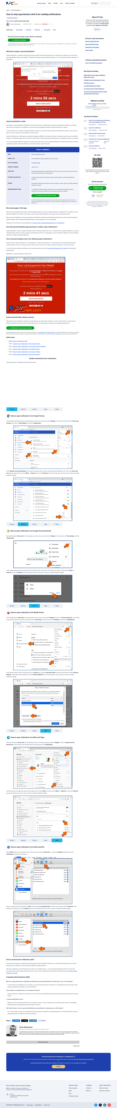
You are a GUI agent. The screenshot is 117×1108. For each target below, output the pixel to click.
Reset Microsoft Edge (92, 47)
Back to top (76, 1046)
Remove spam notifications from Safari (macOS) (26, 354)
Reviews (55, 3)
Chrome (12, 524)
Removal (37, 30)
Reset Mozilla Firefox (92, 44)
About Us (88, 1090)
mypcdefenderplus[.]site (47, 223)
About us (97, 29)
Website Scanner (70, 3)
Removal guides (41, 3)
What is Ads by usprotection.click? (18, 341)
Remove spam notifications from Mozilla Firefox (26, 349)
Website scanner (103, 1088)
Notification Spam (12, 18)
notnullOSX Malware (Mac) (92, 86)
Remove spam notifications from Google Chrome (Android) (29, 346)
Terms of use (47, 1105)
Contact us (89, 1088)
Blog (61, 3)
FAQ (54, 30)
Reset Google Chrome (92, 41)
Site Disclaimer (38, 1105)
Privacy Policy (41, 332)
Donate (58, 1066)
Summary (28, 30)
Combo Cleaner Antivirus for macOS (57, 248)
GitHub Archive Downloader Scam (94, 80)
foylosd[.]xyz (60, 223)
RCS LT (15, 45)
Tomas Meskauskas (15, 24)
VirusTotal (37, 163)
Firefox (34, 409)
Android (23, 409)
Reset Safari (89, 50)
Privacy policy (29, 1105)
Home (7, 10)
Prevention (47, 30)
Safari (57, 409)
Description (19, 30)
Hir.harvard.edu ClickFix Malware (94, 89)
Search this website (104, 1090)
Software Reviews (73, 1096)
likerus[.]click (37, 223)
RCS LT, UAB (10, 1085)
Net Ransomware (89, 83)
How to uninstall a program (93, 63)
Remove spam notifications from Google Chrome (26, 344)
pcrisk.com (19, 1088)
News (49, 3)
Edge (45, 409)
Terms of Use (51, 332)
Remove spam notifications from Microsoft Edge (26, 352)
